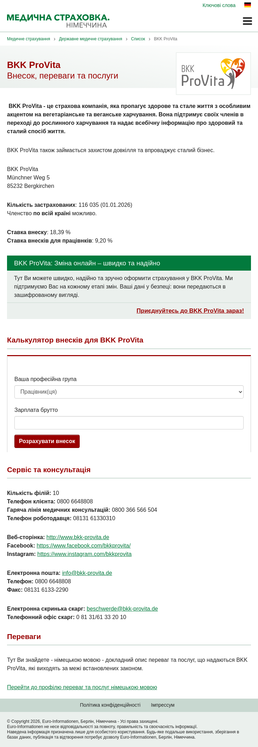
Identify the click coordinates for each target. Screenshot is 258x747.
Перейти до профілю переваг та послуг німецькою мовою (82, 687)
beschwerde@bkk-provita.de (122, 609)
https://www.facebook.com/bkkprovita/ (84, 546)
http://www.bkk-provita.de (77, 537)
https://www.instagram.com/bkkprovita (84, 554)
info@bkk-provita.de (87, 573)
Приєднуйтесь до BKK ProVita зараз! (190, 310)
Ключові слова (219, 5)
